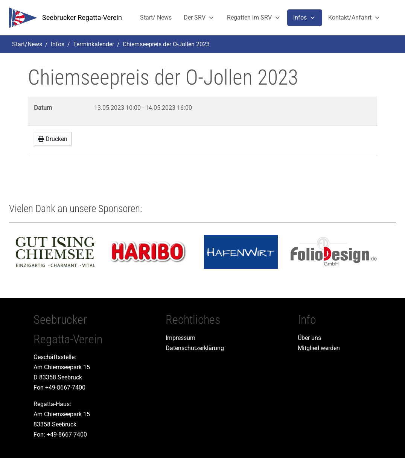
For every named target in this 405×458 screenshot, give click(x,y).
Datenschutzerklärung (195, 348)
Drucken (52, 139)
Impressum (180, 337)
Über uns (309, 337)
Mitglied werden (319, 348)
